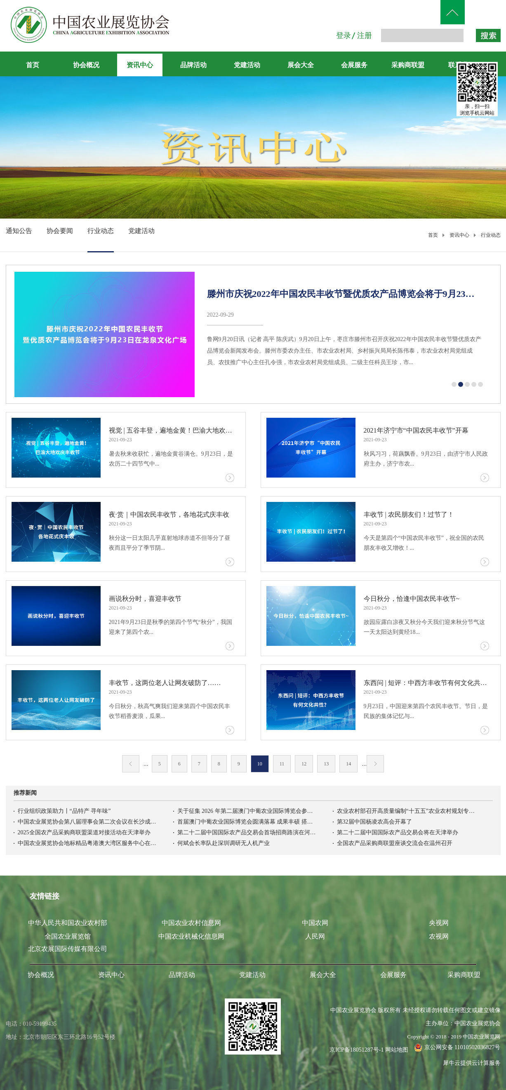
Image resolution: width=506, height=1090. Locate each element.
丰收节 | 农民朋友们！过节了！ (409, 514)
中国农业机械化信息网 (191, 936)
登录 (343, 35)
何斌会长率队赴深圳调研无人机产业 (223, 843)
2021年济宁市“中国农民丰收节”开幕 (416, 430)
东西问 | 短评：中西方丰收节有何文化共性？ (427, 682)
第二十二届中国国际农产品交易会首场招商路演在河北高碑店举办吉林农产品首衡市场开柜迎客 (247, 832)
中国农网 (315, 922)
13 (326, 764)
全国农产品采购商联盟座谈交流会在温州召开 (394, 843)
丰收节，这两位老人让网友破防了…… (165, 682)
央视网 (439, 922)
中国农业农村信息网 (191, 922)
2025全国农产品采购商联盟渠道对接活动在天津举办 (84, 832)
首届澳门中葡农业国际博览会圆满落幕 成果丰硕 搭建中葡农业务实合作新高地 (247, 822)
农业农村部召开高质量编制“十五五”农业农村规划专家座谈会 (407, 811)
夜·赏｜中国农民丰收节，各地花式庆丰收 (169, 514)
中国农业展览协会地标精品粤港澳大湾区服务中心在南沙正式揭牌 (88, 843)
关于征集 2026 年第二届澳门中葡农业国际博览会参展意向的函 (247, 811)
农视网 (439, 936)
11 (282, 764)
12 (303, 764)
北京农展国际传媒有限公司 (67, 948)
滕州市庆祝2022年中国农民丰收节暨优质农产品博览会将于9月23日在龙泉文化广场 (345, 294)
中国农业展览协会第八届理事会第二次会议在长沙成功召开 (88, 822)
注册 (364, 35)
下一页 (375, 763)
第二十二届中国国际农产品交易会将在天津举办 (397, 832)
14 (348, 764)
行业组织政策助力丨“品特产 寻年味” (64, 811)
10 (259, 764)
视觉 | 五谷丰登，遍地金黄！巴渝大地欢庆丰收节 (172, 430)
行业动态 (491, 235)
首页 (32, 64)
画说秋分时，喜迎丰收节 (145, 598)
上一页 (130, 763)
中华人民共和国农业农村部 (67, 922)
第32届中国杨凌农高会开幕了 (374, 822)
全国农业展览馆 (68, 936)
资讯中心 (459, 235)
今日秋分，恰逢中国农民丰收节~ (412, 598)
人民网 (315, 936)
